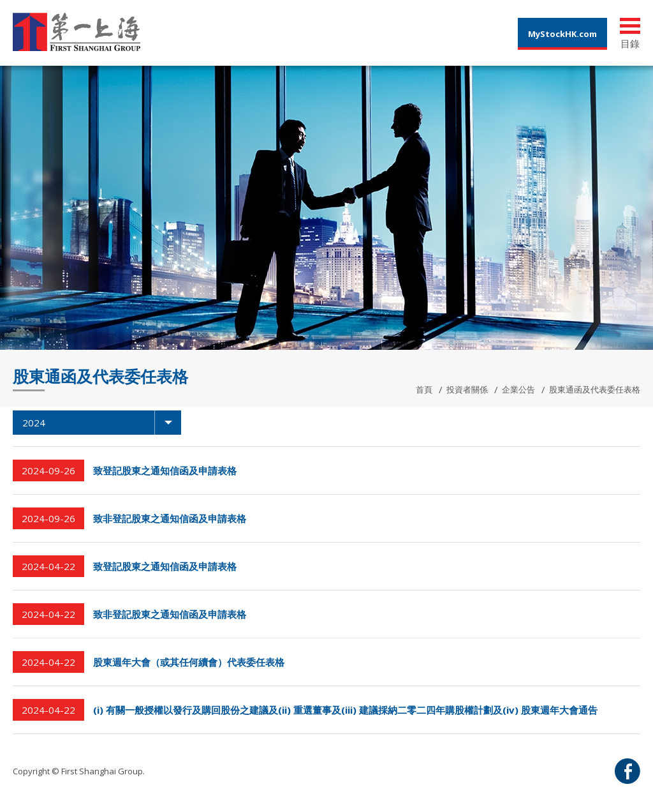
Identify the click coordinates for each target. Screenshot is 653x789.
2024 (101, 422)
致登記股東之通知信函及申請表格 (165, 470)
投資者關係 (467, 389)
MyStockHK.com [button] (562, 34)
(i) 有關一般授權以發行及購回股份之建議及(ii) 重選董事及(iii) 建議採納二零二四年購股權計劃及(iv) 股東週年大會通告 (345, 709)
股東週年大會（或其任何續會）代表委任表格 (188, 662)
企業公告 (518, 389)
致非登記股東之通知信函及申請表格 (169, 518)
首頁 (424, 389)
